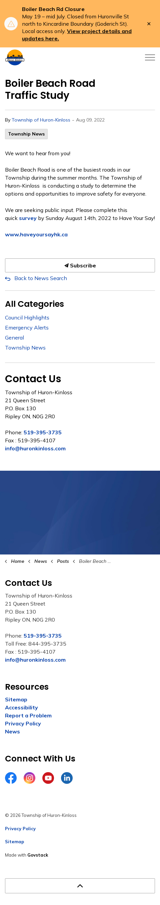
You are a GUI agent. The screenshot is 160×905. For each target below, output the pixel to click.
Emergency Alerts (27, 327)
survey (28, 218)
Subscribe (80, 265)
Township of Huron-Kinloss (41, 120)
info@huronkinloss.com (35, 448)
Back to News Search (40, 278)
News (12, 731)
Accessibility (21, 707)
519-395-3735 (43, 432)
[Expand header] (150, 57)
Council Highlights (27, 317)
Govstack (37, 855)
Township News (26, 134)
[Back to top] (80, 885)
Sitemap (16, 699)
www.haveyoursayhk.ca (36, 234)
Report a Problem (28, 715)
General (14, 337)
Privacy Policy (23, 723)
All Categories (34, 304)
